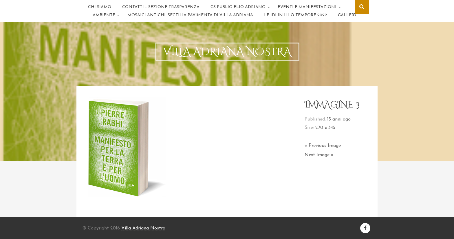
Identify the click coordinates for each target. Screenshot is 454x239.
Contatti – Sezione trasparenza (160, 7)
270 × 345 (325, 127)
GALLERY (347, 15)
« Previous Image (323, 145)
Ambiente (104, 15)
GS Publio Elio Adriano (238, 7)
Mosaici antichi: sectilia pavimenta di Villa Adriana (190, 15)
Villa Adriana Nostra (143, 228)
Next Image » (319, 155)
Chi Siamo (99, 7)
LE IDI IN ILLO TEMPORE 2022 (295, 15)
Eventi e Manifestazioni (307, 7)
